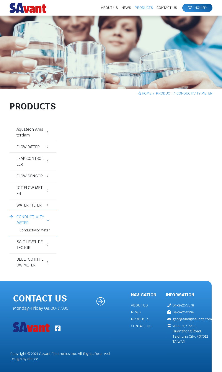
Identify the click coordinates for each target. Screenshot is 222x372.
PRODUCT (164, 93)
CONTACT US (141, 326)
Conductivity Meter (35, 230)
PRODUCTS (140, 319)
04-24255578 (180, 305)
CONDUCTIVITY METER (30, 219)
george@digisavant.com (189, 319)
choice (32, 359)
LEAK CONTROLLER (29, 161)
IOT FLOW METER (29, 190)
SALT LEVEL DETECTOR (29, 244)
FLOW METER (28, 146)
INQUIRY (197, 7)
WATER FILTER (29, 205)
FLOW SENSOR (29, 175)
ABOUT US (139, 305)
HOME (146, 93)
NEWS (136, 312)
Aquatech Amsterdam (29, 132)
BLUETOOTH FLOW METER (29, 262)
